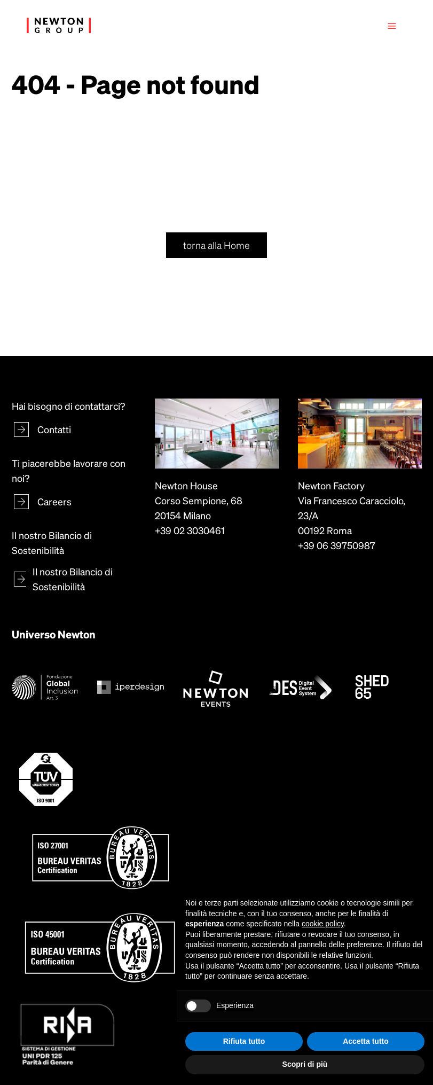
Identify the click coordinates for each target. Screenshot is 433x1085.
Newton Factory (331, 485)
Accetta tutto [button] (366, 1041)
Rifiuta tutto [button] (244, 1041)
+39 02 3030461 (190, 530)
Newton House (186, 485)
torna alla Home (216, 245)
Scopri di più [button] (305, 1064)
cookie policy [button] (323, 923)
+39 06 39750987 (336, 545)
